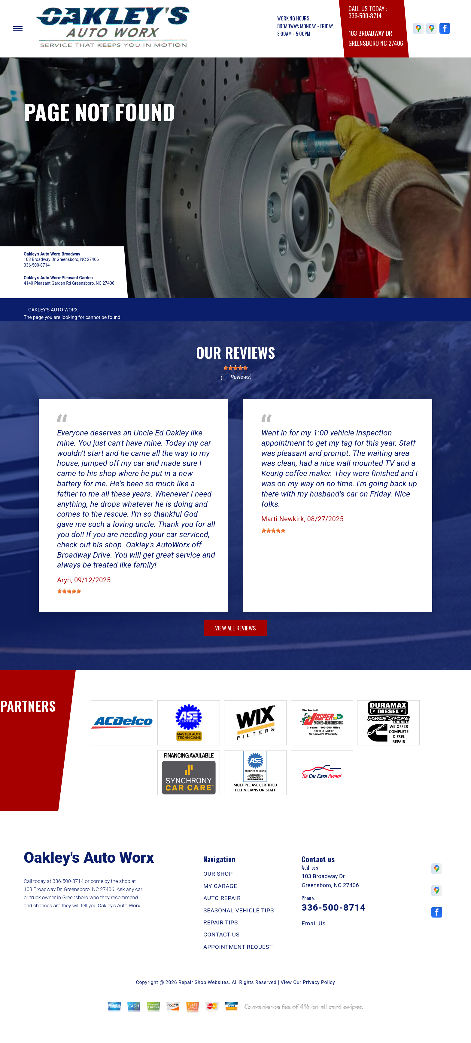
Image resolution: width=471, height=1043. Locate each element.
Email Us (314, 923)
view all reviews (235, 628)
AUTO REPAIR (222, 898)
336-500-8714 (364, 16)
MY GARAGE (220, 886)
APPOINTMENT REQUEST (238, 946)
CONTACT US (221, 934)
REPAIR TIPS (220, 922)
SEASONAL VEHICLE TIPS (238, 910)
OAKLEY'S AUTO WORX (53, 310)
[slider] (235, 367)
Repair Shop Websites (203, 982)
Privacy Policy (319, 982)
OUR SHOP (218, 873)
